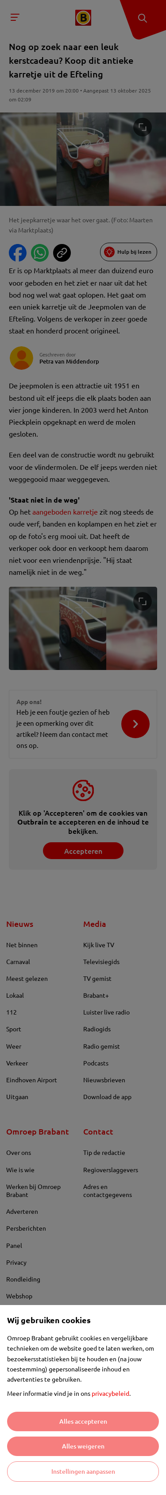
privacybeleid (110, 1393)
